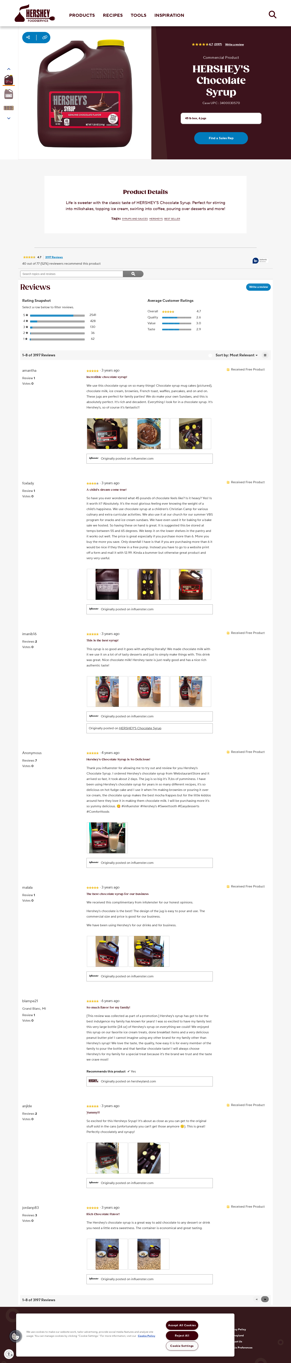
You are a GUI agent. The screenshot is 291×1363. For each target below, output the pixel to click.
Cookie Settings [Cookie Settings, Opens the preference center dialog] (182, 1346)
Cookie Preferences (240, 1347)
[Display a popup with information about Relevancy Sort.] (210, 355)
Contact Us (235, 1341)
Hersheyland (236, 1335)
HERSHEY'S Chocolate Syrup (140, 728)
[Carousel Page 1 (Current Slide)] (9, 80)
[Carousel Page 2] (9, 94)
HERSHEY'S (156, 218)
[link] (29, 257)
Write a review (260, 287)
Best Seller (172, 218)
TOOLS (138, 15)
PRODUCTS (82, 15)
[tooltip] (261, 261)
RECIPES (113, 15)
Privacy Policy (237, 1329)
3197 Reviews (55, 257)
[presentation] (107, 434)
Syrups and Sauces (135, 218)
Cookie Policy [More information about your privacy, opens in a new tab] (146, 1335)
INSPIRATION (169, 15)
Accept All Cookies (182, 1325)
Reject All (182, 1336)
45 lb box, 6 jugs (195, 118)
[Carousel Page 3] (9, 108)
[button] (265, 1299)
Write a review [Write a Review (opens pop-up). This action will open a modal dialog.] (234, 44)
